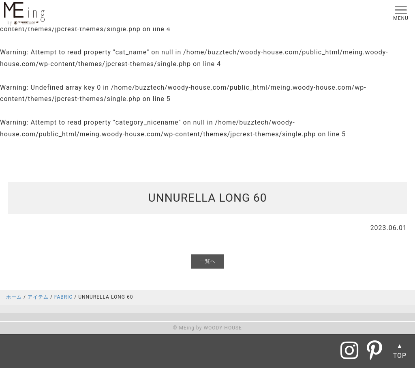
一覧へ (208, 261)
